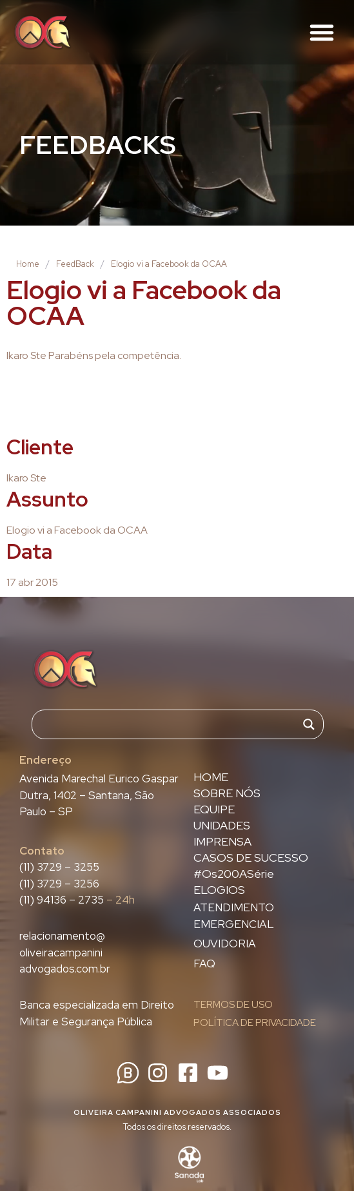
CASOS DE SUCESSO (250, 857)
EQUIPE (214, 809)
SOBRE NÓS (227, 793)
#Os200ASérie (233, 873)
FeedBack (75, 263)
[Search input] (171, 724)
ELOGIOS (219, 890)
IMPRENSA (222, 841)
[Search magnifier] (309, 724)
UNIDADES (221, 825)
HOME (210, 777)
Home (27, 263)
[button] (321, 32)
